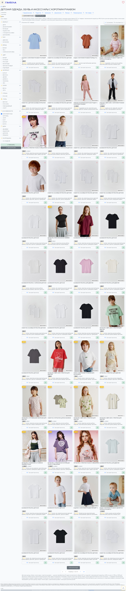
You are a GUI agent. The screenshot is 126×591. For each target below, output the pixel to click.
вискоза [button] (5, 75)
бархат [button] (5, 73)
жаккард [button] (5, 81)
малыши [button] (5, 29)
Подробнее (91, 590)
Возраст (4, 22)
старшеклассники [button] (8, 33)
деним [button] (5, 77)
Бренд (4, 45)
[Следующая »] (80, 571)
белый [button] (5, 57)
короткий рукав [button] (7, 114)
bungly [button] (5, 48)
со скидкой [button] (6, 141)
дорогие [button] (5, 133)
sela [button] (4, 50)
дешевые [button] (5, 129)
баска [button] (4, 124)
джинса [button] (5, 79)
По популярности (114, 22)
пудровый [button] (6, 67)
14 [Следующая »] (84, 571)
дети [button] (4, 25)
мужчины (3, 14)
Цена (3, 126)
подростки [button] (6, 31)
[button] (1, 24)
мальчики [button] (6, 42)
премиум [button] (5, 135)
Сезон (4, 85)
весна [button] (4, 88)
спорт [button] (5, 108)
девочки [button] (5, 40)
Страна (4, 93)
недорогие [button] (6, 131)
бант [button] (4, 120)
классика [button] (6, 104)
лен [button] (4, 83)
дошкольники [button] (7, 27)
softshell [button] (6, 116)
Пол (3, 37)
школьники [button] (6, 35)
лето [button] (4, 90)
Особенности (7, 111)
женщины (3, 12)
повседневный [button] (7, 106)
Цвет (3, 55)
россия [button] (5, 96)
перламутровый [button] (8, 65)
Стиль (4, 99)
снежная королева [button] (8, 52)
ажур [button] (4, 118)
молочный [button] (6, 63)
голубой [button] (5, 59)
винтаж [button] (5, 102)
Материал (5, 70)
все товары (4, 18)
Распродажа (6, 138)
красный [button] (5, 61)
